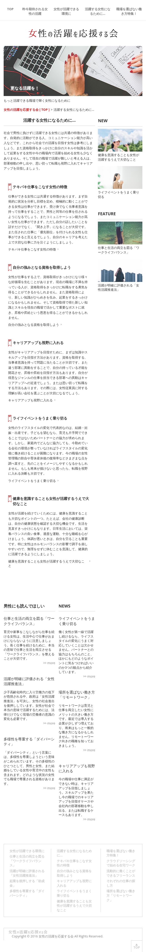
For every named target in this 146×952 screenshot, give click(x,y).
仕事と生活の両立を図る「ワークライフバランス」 (120, 238)
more (51, 663)
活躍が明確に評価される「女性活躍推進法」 (120, 275)
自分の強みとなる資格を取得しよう (42, 267)
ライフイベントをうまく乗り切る (40, 418)
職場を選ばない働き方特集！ (129, 11)
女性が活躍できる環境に (66, 11)
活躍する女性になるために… (97, 11)
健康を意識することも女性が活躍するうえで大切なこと (51, 501)
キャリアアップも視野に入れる (38, 342)
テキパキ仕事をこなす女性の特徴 (40, 186)
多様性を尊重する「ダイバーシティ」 (27, 893)
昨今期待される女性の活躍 (35, 11)
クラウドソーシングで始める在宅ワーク (120, 863)
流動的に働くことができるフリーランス (120, 873)
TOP (10, 9)
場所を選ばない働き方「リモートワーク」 (77, 695)
